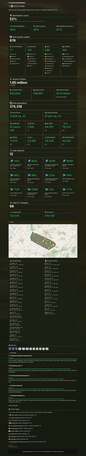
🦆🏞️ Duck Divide (17, 6)
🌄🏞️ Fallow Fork (13, 423)
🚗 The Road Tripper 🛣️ (15, 385)
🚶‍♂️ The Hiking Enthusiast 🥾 (17, 395)
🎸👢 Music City (13, 433)
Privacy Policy (61, 451)
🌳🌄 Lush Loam (13, 415)
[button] (10, 226)
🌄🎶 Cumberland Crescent (16, 425)
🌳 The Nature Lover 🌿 (15, 365)
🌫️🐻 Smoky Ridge (13, 431)
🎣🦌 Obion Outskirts (14, 417)
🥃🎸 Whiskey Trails (14, 439)
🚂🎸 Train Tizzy (13, 420)
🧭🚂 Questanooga (13, 428)
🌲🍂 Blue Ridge (13, 441)
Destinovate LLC (48, 451)
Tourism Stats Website (27, 451)
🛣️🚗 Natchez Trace (14, 436)
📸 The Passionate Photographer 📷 (19, 375)
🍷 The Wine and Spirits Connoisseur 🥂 (20, 355)
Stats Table (54, 451)
